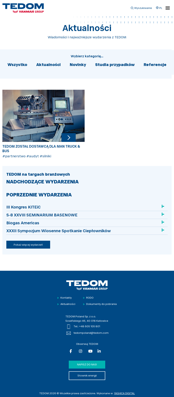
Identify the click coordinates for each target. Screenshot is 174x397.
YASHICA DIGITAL (124, 393)
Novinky (78, 65)
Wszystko (17, 65)
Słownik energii (87, 375)
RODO (90, 298)
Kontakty (66, 298)
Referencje (155, 65)
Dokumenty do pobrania (101, 304)
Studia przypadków (115, 65)
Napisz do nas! (87, 364)
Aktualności (48, 65)
